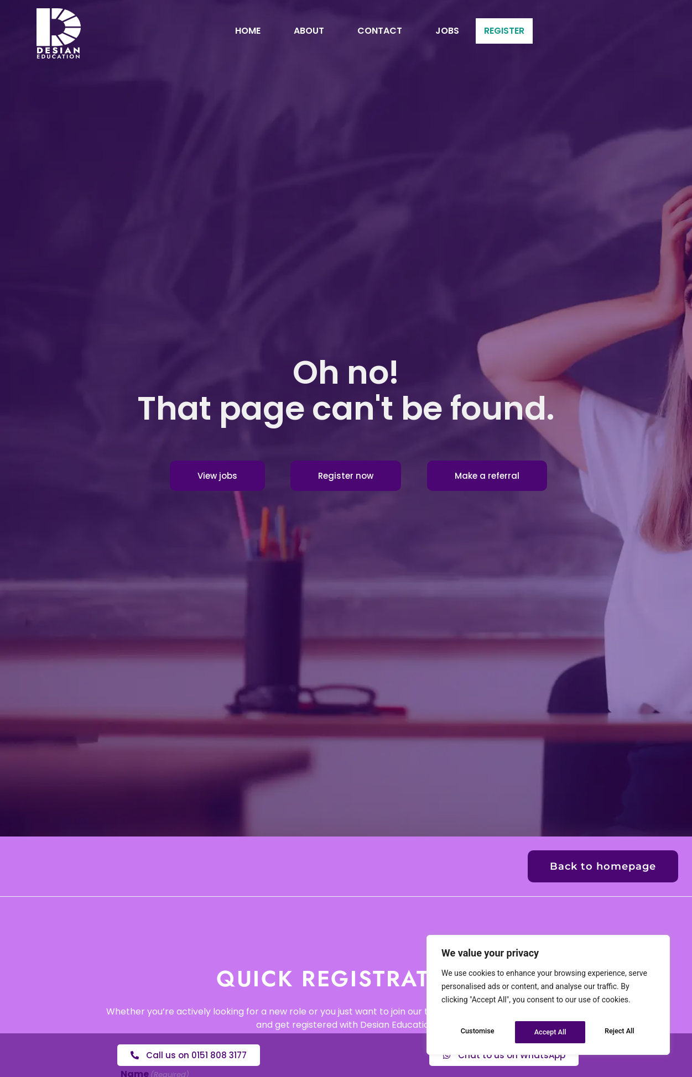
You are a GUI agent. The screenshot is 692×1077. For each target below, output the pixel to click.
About (288, 30)
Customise (476, 1032)
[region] (548, 998)
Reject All (549, 1032)
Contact (358, 30)
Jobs (426, 30)
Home (227, 30)
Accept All (620, 1032)
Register (504, 30)
